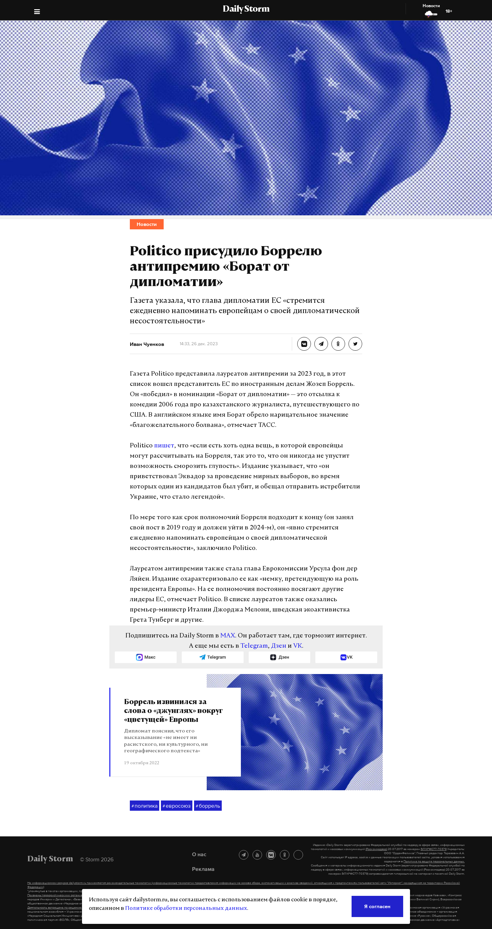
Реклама (203, 869)
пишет (164, 446)
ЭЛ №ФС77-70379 (434, 849)
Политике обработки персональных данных (186, 908)
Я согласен (377, 906)
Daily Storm (246, 9)
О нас (199, 854)
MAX (227, 636)
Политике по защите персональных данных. (434, 861)
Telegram (254, 646)
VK (297, 646)
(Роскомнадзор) (376, 849)
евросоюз (177, 806)
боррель (208, 806)
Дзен (278, 646)
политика (145, 806)
